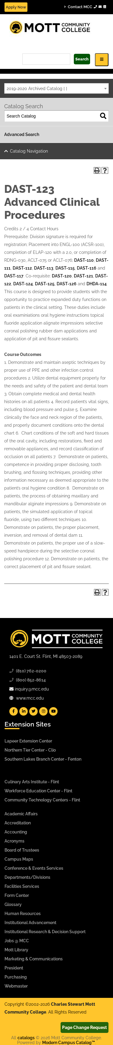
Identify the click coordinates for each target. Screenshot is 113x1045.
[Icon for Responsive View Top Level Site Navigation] (101, 59)
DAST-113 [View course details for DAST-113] (43, 268)
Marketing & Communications (34, 958)
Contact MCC (85, 7)
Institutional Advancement (30, 922)
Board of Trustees (22, 850)
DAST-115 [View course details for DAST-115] (65, 268)
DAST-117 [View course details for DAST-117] (14, 275)
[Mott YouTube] (53, 711)
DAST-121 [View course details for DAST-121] (83, 275)
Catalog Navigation (29, 151)
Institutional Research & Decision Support (45, 931)
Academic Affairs (21, 813)
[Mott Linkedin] (23, 711)
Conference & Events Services (34, 868)
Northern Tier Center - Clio (30, 750)
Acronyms (14, 841)
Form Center (17, 895)
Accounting (16, 832)
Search (82, 59)
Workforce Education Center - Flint (38, 790)
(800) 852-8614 (31, 680)
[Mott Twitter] (33, 711)
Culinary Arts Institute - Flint (32, 781)
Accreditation (18, 822)
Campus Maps (19, 859)
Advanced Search (21, 134)
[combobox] (56, 88)
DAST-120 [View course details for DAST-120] (62, 275)
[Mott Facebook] (13, 711)
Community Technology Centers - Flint (42, 800)
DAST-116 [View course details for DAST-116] (86, 268)
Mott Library (16, 949)
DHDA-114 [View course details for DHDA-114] (96, 283)
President (14, 968)
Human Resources (23, 913)
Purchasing (16, 977)
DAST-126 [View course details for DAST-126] (67, 283)
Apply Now (16, 7)
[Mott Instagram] (43, 711)
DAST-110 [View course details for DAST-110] (84, 260)
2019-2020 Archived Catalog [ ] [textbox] (37, 88)
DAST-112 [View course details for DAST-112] (22, 268)
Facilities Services (22, 886)
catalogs (26, 1037)
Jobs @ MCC (17, 940)
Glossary (13, 904)
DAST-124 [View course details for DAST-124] (23, 283)
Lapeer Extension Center (28, 741)
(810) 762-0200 (31, 670)
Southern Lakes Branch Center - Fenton (43, 759)
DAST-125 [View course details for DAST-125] (45, 283)
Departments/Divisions (27, 877)
